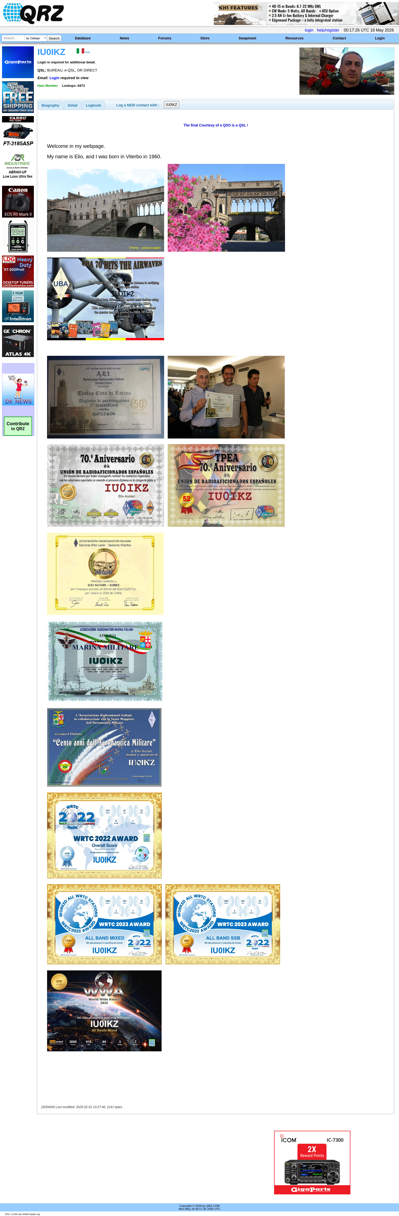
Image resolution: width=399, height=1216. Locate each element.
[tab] (50, 105)
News (124, 38)
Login (380, 38)
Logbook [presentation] (93, 105)
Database (83, 38)
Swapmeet (247, 38)
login (309, 30)
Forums (164, 38)
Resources (294, 38)
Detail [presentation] (72, 105)
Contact (339, 38)
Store (205, 38)
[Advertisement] (137, 1162)
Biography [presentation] (51, 105)
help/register (328, 30)
